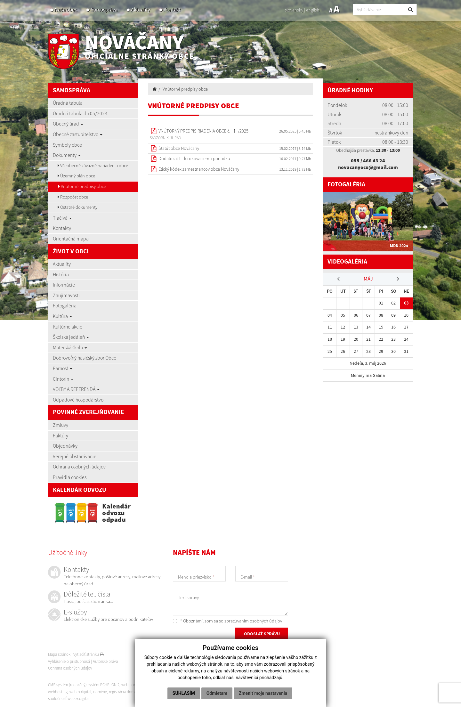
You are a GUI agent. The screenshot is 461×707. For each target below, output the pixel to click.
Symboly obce (67, 145)
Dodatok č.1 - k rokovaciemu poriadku (194, 158)
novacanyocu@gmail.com (368, 167)
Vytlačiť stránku (88, 654)
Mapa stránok (59, 654)
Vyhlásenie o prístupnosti (69, 661)
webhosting (58, 692)
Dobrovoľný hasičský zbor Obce (84, 357)
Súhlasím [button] (184, 693)
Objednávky (65, 446)
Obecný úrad (68, 123)
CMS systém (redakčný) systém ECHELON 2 (84, 684)
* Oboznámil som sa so (227, 621)
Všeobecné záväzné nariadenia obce (93, 165)
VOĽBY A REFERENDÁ (76, 389)
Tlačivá (62, 218)
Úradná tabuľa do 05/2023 (80, 113)
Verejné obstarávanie (74, 456)
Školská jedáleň (71, 337)
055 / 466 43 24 (368, 160)
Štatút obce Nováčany (178, 148)
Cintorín (63, 379)
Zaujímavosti (66, 295)
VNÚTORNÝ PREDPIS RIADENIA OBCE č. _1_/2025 (203, 131)
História (61, 274)
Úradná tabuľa (68, 103)
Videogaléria (347, 261)
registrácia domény (125, 692)
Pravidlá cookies (69, 477)
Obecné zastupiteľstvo (77, 134)
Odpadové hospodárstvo (78, 399)
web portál (131, 684)
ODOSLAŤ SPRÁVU (262, 634)
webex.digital (80, 692)
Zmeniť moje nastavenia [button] (263, 693)
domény (100, 692)
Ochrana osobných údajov (79, 466)
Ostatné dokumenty (77, 207)
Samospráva (104, 9)
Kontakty (62, 228)
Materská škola (70, 347)
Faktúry (60, 435)
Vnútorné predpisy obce (82, 186)
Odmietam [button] (216, 693)
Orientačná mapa (71, 238)
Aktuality (140, 9)
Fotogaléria (65, 305)
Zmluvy (60, 425)
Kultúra (62, 316)
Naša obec (65, 9)
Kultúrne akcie (67, 326)
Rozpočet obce (73, 197)
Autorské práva (105, 661)
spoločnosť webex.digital (68, 698)
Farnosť (62, 368)
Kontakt (172, 9)
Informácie (64, 284)
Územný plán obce (76, 176)
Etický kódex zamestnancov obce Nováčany (198, 169)
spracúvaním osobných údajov (253, 621)
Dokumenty (67, 155)
